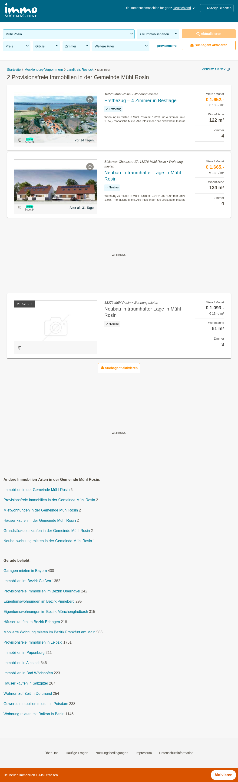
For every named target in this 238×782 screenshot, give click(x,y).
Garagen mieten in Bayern (25, 571)
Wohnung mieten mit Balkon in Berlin (33, 714)
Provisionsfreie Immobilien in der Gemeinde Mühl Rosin (49, 500)
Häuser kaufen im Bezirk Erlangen (31, 622)
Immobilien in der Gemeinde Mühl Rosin (36, 490)
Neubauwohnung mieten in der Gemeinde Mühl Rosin (47, 541)
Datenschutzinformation (176, 753)
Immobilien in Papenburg (24, 653)
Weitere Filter (121, 46)
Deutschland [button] (184, 8)
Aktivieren (223, 775)
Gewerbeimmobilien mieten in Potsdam (35, 704)
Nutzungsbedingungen (112, 753)
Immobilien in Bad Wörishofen (28, 673)
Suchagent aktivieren (209, 45)
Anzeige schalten (216, 8)
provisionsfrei (166, 45)
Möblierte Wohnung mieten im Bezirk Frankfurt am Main (49, 632)
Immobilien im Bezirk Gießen (27, 581)
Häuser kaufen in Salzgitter (25, 683)
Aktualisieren (208, 34)
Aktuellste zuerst (214, 69)
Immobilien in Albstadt (21, 663)
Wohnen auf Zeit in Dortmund (27, 694)
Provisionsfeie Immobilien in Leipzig (32, 643)
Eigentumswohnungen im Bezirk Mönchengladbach (45, 612)
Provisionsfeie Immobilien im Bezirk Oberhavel (41, 591)
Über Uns (51, 753)
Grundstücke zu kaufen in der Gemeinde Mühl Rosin (46, 531)
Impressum (144, 753)
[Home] (21, 10)
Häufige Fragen (77, 753)
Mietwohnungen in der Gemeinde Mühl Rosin (40, 510)
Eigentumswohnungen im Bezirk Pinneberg (39, 602)
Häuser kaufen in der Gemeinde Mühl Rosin (39, 521)
